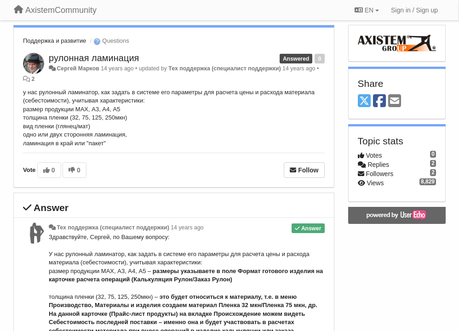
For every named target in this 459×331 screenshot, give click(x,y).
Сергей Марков (78, 68)
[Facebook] (379, 101)
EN (367, 10)
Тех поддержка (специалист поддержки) (224, 68)
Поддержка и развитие (54, 40)
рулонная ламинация (94, 58)
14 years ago (187, 227)
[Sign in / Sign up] (414, 10)
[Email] (394, 101)
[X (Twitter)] (364, 101)
